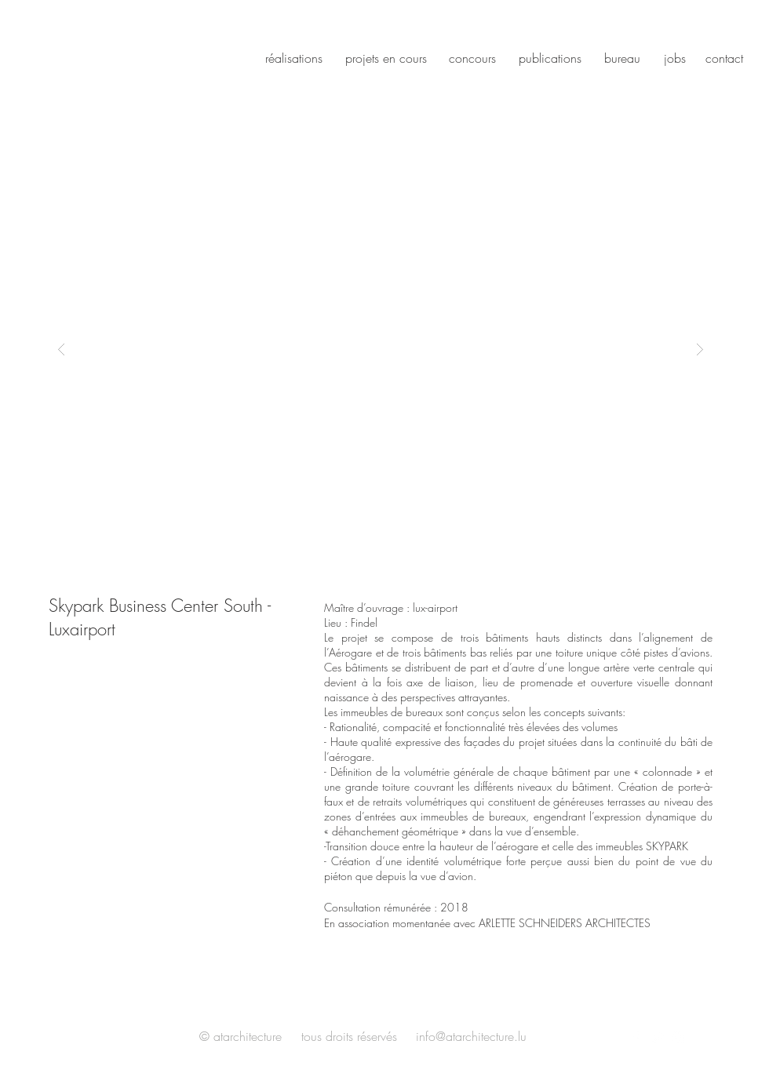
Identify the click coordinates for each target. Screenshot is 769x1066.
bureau (622, 58)
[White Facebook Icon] (635, 1038)
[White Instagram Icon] (678, 1038)
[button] (381, 349)
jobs (675, 58)
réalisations (294, 58)
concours (472, 58)
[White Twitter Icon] (657, 1038)
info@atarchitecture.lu (471, 1036)
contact (724, 58)
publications (550, 58)
